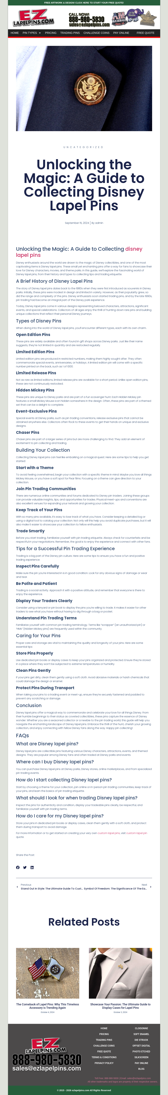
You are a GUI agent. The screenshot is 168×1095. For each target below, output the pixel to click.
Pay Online (121, 32)
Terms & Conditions (104, 1057)
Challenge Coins (97, 32)
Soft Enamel (141, 1034)
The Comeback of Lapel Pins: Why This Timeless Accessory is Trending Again (47, 1006)
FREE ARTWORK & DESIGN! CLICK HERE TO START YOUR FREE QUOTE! (84, 2)
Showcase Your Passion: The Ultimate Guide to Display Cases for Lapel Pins (120, 1006)
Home (15, 32)
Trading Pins (70, 32)
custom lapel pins (109, 833)
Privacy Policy (104, 1063)
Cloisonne (141, 1028)
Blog (141, 1068)
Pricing (50, 32)
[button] (18, 867)
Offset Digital (141, 1045)
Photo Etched (141, 1051)
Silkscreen (141, 1057)
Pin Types (32, 33)
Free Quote (146, 32)
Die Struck (141, 1040)
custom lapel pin (136, 833)
